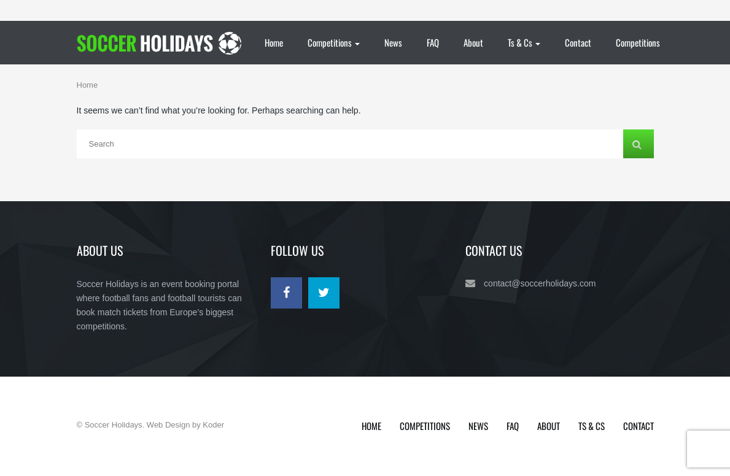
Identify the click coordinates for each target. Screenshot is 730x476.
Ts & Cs (524, 42)
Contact (578, 42)
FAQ (433, 42)
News (393, 42)
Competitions (334, 42)
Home (274, 42)
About (473, 42)
